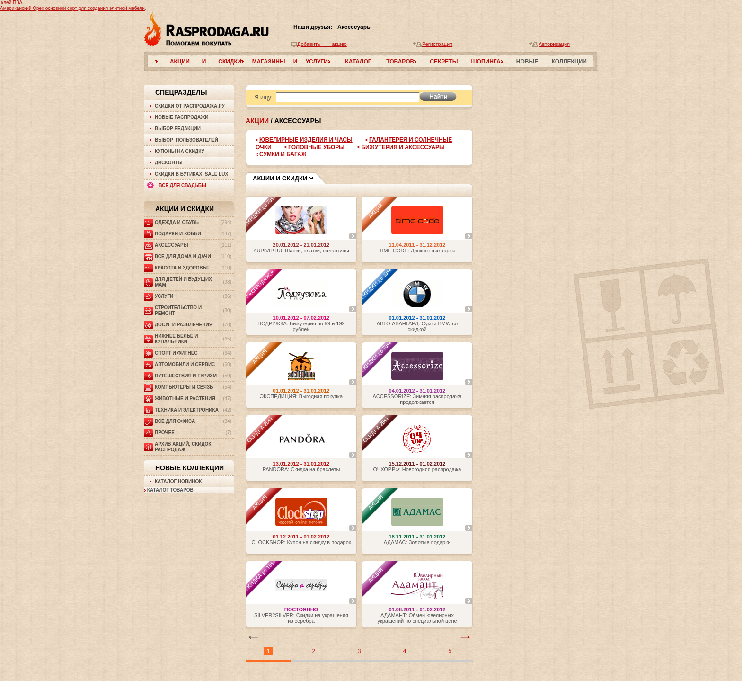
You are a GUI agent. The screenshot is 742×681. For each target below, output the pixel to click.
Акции (257, 121)
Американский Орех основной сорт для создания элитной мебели (72, 8)
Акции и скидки (184, 209)
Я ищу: (264, 97)
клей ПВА (11, 2)
